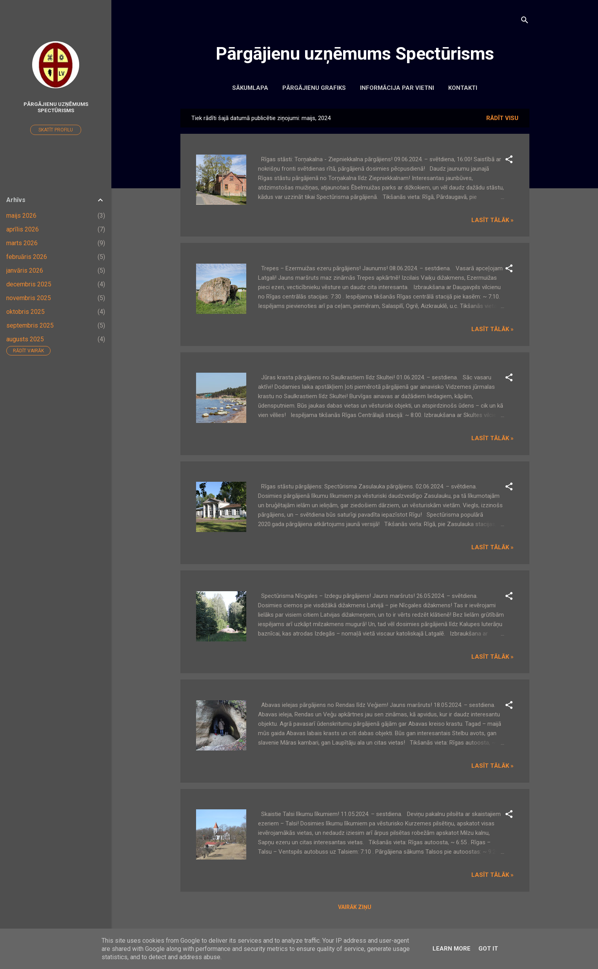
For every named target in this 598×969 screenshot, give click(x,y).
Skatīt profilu (55, 130)
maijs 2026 (21, 215)
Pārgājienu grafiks (314, 87)
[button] (509, 161)
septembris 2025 (30, 325)
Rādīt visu (502, 118)
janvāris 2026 (24, 270)
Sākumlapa (250, 87)
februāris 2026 (26, 256)
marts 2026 (22, 243)
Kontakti (462, 87)
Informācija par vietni (397, 87)
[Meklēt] (524, 21)
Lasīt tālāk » (492, 220)
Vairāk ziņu (354, 907)
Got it (488, 948)
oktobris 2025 (25, 311)
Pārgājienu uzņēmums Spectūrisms (355, 53)
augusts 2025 (25, 339)
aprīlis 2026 (22, 229)
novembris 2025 (28, 298)
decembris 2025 (28, 284)
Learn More (452, 948)
